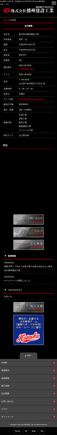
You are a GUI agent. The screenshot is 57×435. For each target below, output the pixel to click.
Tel (26, 431)
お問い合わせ (7, 401)
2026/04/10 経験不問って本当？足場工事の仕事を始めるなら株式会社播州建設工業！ (28, 266)
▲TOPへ (28, 356)
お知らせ (8, 296)
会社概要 (5, 393)
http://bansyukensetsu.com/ (31, 99)
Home (17, 431)
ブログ (4, 409)
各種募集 (5, 378)
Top (42, 431)
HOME (5, 20)
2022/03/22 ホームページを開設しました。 (18, 279)
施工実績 (5, 386)
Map (34, 431)
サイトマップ (7, 417)
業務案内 (5, 370)
